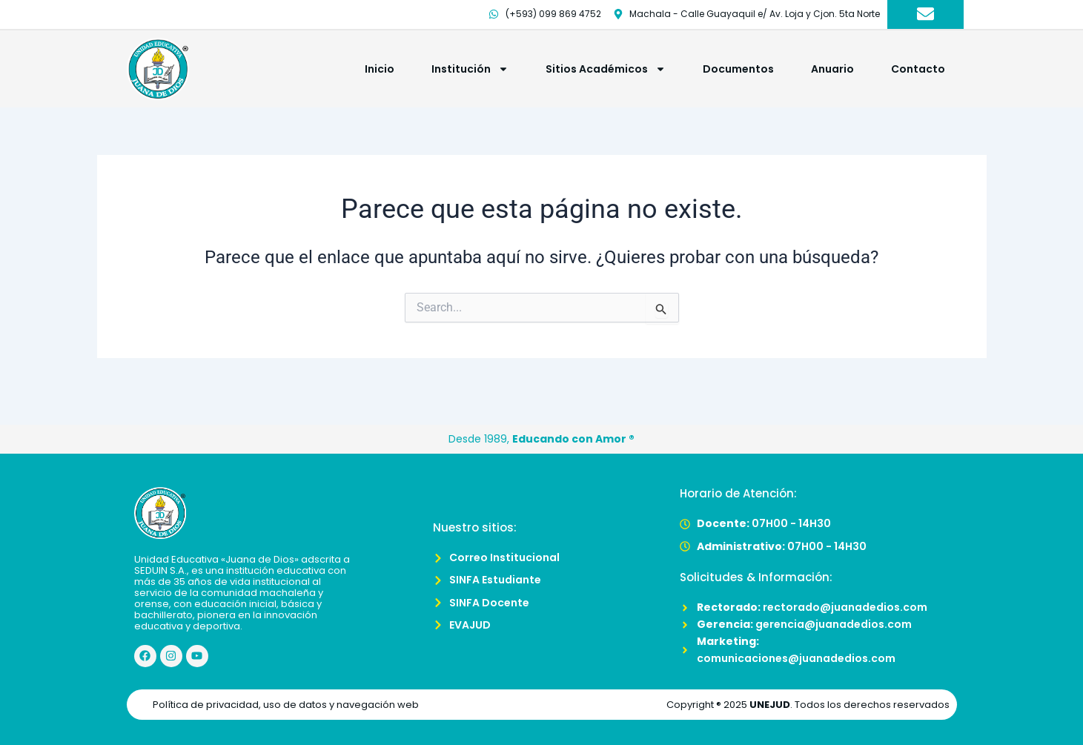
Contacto (918, 69)
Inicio (379, 69)
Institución (470, 69)
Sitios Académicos (606, 69)
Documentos (738, 69)
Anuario (832, 69)
